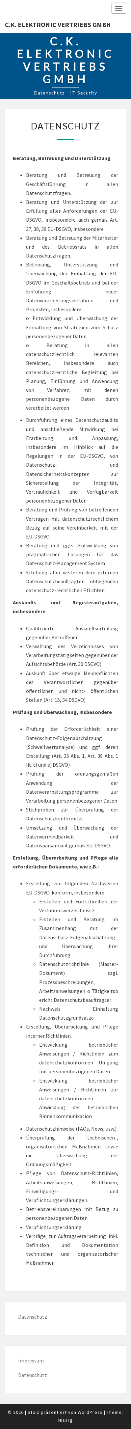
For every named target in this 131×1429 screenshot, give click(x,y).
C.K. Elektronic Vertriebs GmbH (58, 24)
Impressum (31, 1360)
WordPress (90, 1412)
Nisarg (65, 1420)
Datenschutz (32, 1316)
